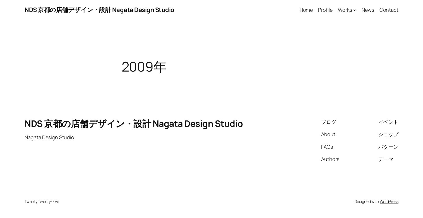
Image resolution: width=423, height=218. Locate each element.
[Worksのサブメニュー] (354, 9)
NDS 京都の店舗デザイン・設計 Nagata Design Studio (99, 10)
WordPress (389, 201)
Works (345, 9)
